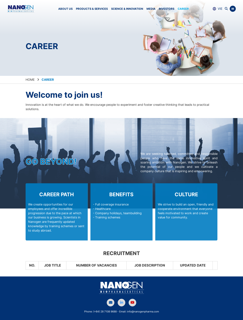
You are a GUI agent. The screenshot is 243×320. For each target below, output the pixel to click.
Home (30, 79)
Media (151, 8)
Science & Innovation (127, 8)
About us (65, 8)
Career (183, 8)
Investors (166, 8)
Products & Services (92, 8)
